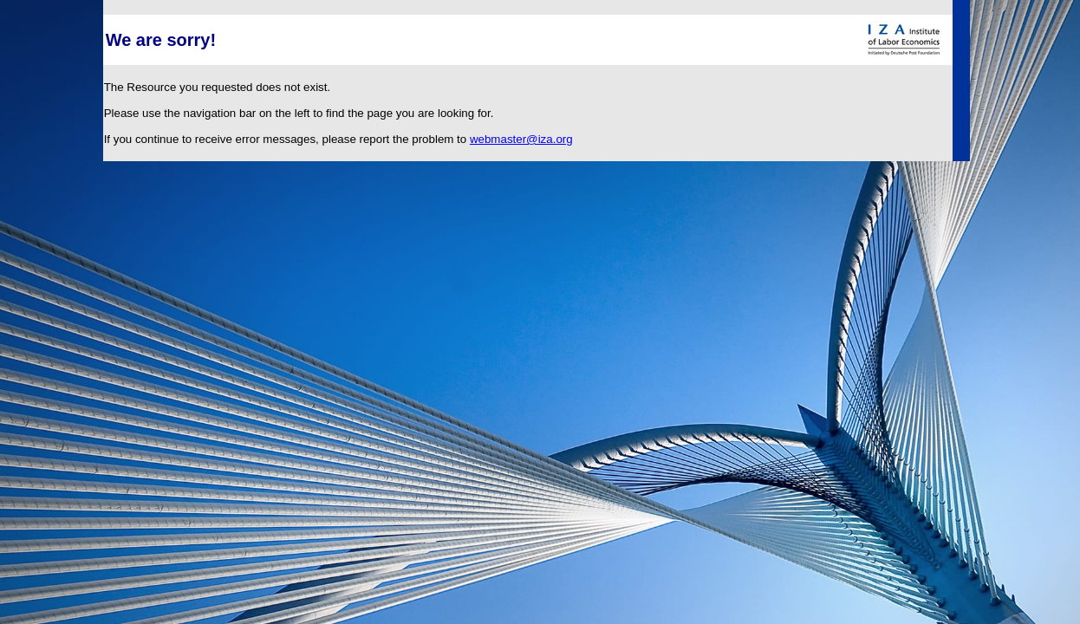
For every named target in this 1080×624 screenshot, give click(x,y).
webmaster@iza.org (521, 139)
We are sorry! (161, 39)
